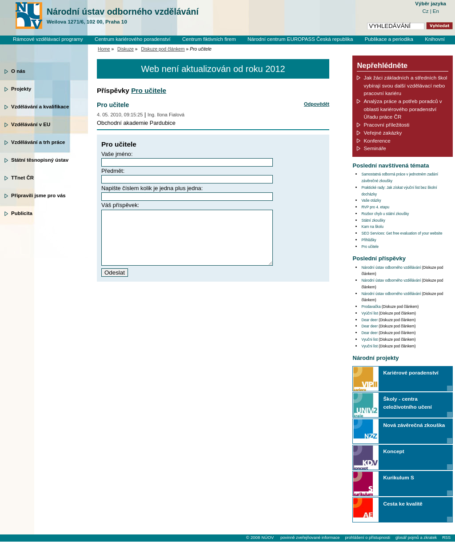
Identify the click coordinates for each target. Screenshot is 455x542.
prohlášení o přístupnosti (367, 537)
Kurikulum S (398, 477)
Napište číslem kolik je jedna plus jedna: (152, 188)
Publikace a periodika (389, 39)
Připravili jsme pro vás (38, 195)
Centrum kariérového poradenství (133, 39)
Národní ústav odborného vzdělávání (123, 16)
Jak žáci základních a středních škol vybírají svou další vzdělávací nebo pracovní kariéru (405, 85)
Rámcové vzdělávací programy (48, 39)
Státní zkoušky (373, 221)
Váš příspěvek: (120, 205)
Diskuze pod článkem (162, 49)
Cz (426, 11)
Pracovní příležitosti (386, 125)
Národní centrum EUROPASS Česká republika (300, 39)
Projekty (21, 89)
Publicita (21, 213)
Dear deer (369, 320)
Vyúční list (369, 313)
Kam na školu (372, 227)
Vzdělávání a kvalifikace (40, 106)
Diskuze (125, 49)
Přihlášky (368, 240)
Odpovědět (316, 104)
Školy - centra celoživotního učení (407, 403)
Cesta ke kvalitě (402, 503)
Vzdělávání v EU (30, 124)
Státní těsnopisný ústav (39, 160)
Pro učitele (148, 90)
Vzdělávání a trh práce (38, 142)
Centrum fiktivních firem (209, 39)
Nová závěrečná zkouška (414, 425)
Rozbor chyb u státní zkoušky (385, 214)
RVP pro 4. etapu (375, 207)
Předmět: (112, 170)
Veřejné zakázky (382, 133)
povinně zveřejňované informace (309, 537)
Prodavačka (370, 307)
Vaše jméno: (117, 154)
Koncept (393, 451)
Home (104, 49)
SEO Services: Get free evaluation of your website (401, 233)
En (436, 11)
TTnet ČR (22, 177)
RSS (446, 537)
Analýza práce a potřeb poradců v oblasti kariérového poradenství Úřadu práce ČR (402, 109)
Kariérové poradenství (410, 372)
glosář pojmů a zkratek (416, 537)
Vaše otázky (371, 201)
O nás (18, 71)
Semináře (374, 148)
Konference (376, 140)
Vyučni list (369, 340)
